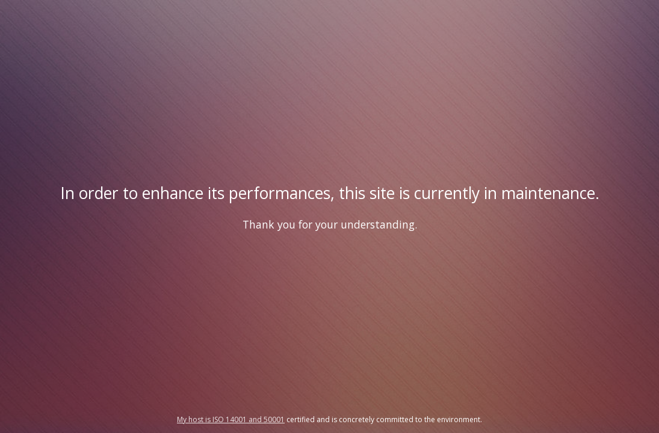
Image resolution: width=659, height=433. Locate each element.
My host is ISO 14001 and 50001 (231, 419)
